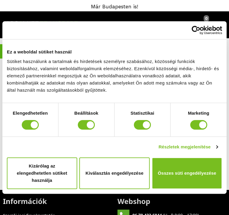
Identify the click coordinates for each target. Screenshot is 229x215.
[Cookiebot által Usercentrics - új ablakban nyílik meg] (196, 30)
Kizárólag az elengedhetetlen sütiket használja (42, 173)
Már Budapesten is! (114, 7)
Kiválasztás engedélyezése (114, 173)
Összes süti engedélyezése (187, 173)
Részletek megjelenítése (185, 146)
